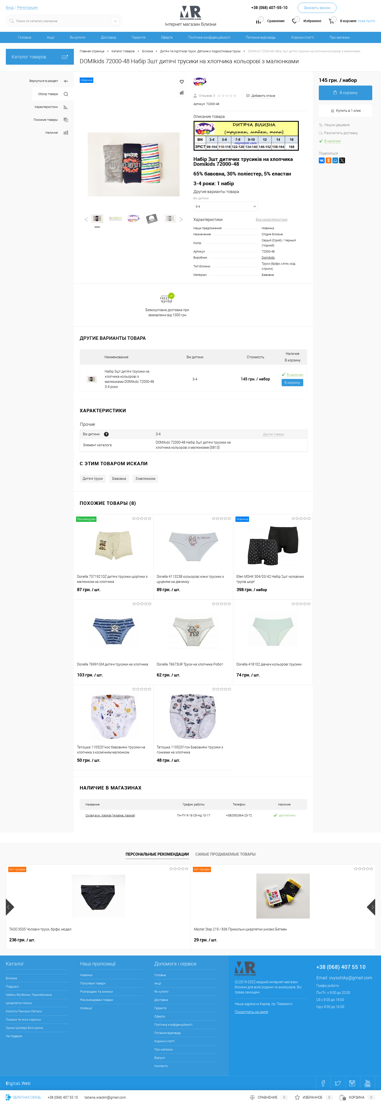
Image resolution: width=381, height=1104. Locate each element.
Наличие (56, 133)
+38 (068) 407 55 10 (63, 1097)
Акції (50, 37)
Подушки (12, 986)
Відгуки (159, 1058)
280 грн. (318, 940)
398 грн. (273, 592)
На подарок (14, 1036)
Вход (10, 7)
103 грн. (113, 677)
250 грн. (244, 940)
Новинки (86, 975)
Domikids (268, 257)
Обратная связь (23, 1097)
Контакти (161, 1066)
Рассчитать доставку (338, 133)
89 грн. (193, 592)
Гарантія (139, 37)
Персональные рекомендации (157, 854)
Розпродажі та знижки (96, 991)
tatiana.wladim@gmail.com (105, 1097)
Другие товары (273, 434)
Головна (24, 37)
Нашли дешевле (334, 125)
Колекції (86, 1008)
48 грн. (193, 763)
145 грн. (255, 379)
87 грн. (113, 592)
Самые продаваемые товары (225, 854)
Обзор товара (53, 94)
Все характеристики (271, 219)
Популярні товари (92, 983)
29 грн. (95, 940)
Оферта (167, 37)
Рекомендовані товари (96, 1000)
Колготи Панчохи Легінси (24, 1011)
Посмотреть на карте (251, 1012)
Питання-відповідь (261, 37)
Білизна (11, 978)
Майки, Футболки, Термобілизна (29, 995)
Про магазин (339, 37)
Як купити (77, 37)
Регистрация (27, 7)
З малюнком (145, 479)
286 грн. (170, 940)
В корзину (292, 383)
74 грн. (273, 677)
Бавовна (119, 479)
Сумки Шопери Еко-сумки (24, 1028)
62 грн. (193, 677)
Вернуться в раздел (48, 81)
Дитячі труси (93, 479)
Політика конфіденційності (209, 37)
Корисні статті (302, 37)
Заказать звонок (317, 8)
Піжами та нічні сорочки (23, 1019)
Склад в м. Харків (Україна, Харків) (110, 815)
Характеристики (51, 107)
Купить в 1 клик (345, 111)
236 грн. (22, 940)
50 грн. (113, 763)
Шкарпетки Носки (19, 1003)
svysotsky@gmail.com (350, 977)
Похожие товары (51, 120)
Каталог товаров (40, 57)
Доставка (108, 37)
